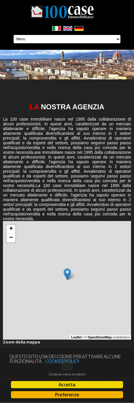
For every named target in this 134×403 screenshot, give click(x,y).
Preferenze (67, 394)
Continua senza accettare (67, 374)
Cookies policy (63, 361)
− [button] (11, 238)
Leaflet (76, 337)
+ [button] (11, 229)
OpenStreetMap (100, 337)
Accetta (67, 384)
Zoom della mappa (21, 342)
